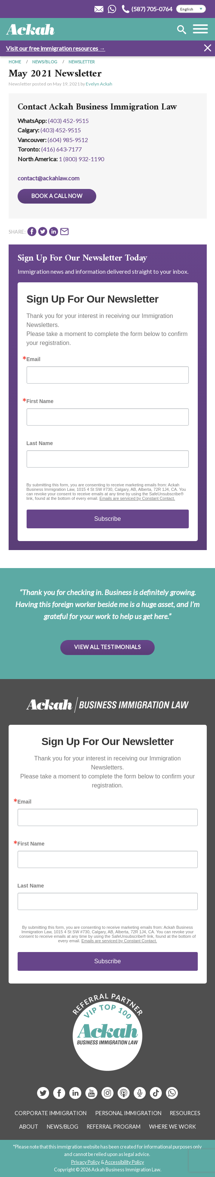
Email (33, 359)
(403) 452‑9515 (60, 129)
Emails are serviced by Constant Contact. (137, 498)
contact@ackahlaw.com (48, 177)
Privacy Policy (85, 1162)
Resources (185, 1113)
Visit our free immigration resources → (55, 48)
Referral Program (113, 1126)
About (28, 1126)
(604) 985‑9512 (68, 139)
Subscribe (107, 519)
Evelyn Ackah (99, 84)
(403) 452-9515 (68, 120)
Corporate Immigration (51, 1113)
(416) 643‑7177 (61, 149)
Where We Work (172, 1126)
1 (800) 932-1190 (81, 158)
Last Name (40, 443)
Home (15, 61)
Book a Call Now (56, 196)
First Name (40, 401)
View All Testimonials (107, 647)
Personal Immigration (128, 1113)
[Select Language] (191, 9)
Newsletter (82, 61)
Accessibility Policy (124, 1162)
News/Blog (44, 61)
